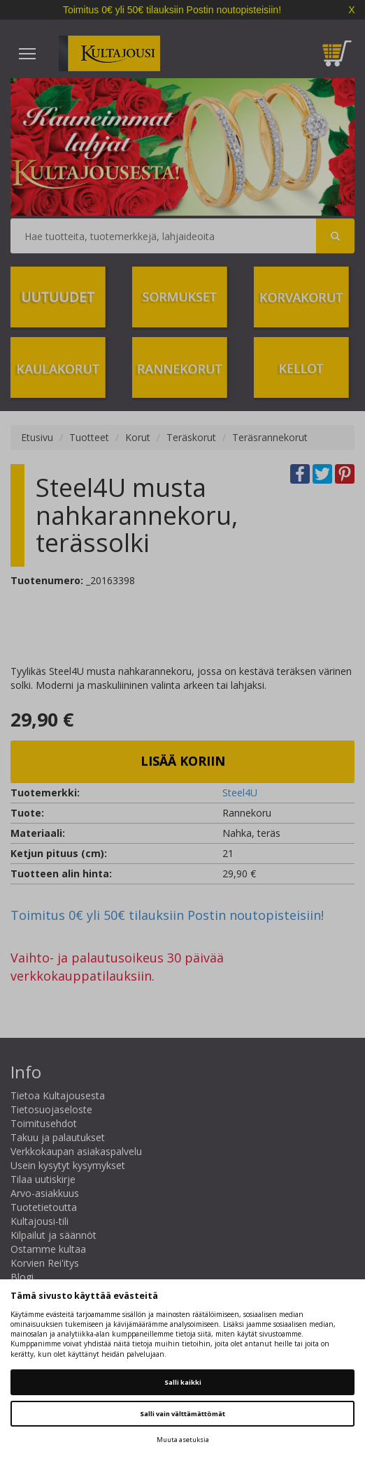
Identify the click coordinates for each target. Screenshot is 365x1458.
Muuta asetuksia (183, 1439)
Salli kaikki (182, 1382)
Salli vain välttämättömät (182, 1413)
